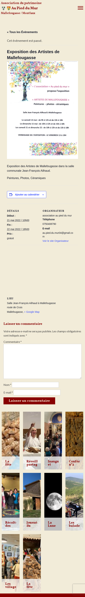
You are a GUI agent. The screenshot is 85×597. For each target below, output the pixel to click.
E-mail (8, 392)
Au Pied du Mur (24, 8)
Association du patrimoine (21, 3)
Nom (7, 384)
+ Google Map (31, 311)
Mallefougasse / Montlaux (18, 13)
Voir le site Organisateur (56, 240)
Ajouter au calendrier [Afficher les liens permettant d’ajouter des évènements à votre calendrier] (27, 194)
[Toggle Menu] (80, 8)
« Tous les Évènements (22, 32)
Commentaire (12, 341)
